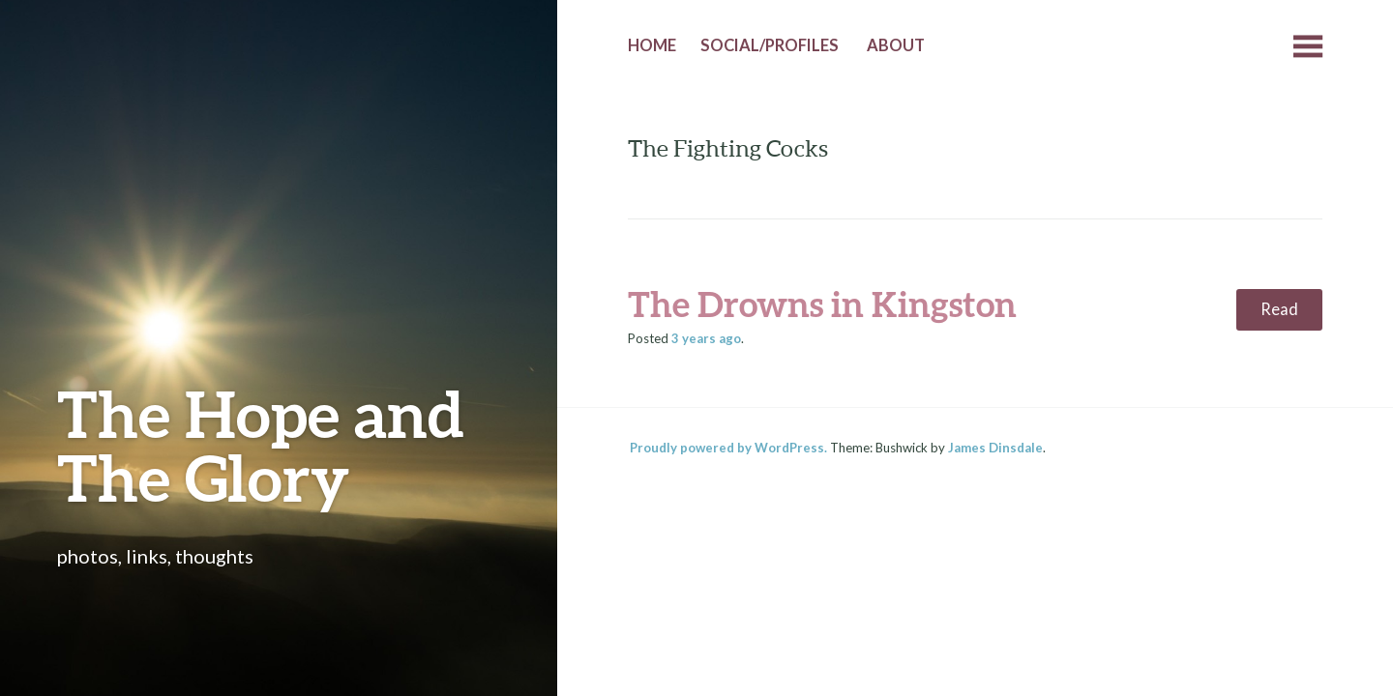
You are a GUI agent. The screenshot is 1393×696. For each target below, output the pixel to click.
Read (1279, 309)
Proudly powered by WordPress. (728, 447)
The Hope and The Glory (260, 445)
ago (706, 338)
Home (652, 45)
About (896, 45)
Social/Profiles (769, 45)
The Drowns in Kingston (822, 303)
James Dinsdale (995, 447)
